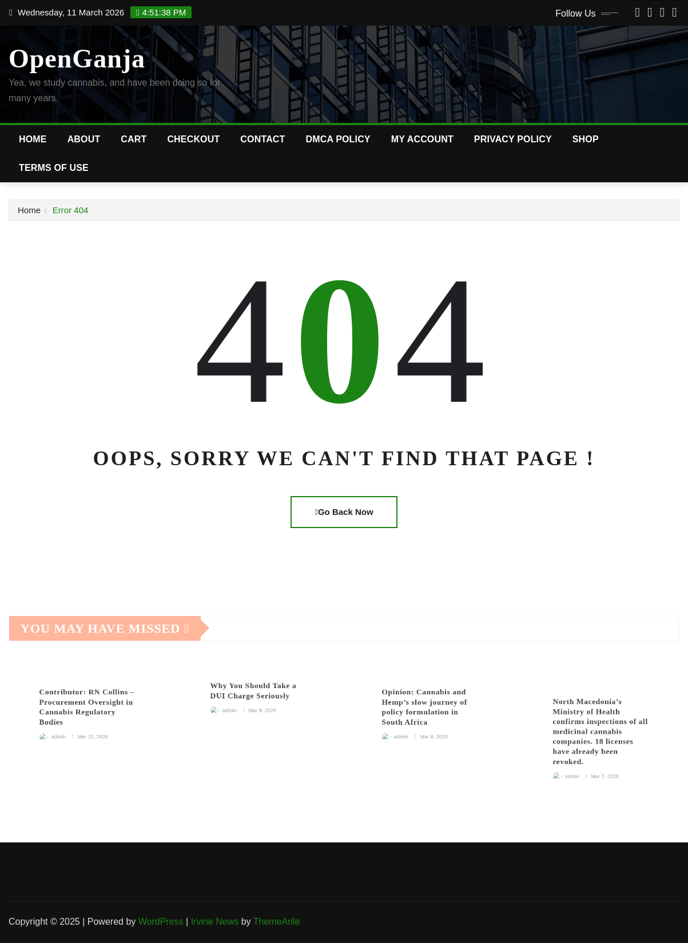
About (84, 139)
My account (422, 139)
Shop (585, 139)
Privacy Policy (513, 139)
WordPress (161, 921)
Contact (262, 139)
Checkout (193, 139)
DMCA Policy (338, 139)
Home (33, 139)
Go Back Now (344, 512)
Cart (133, 139)
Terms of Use (54, 168)
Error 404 (71, 210)
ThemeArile (276, 921)
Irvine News (215, 921)
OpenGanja (77, 58)
